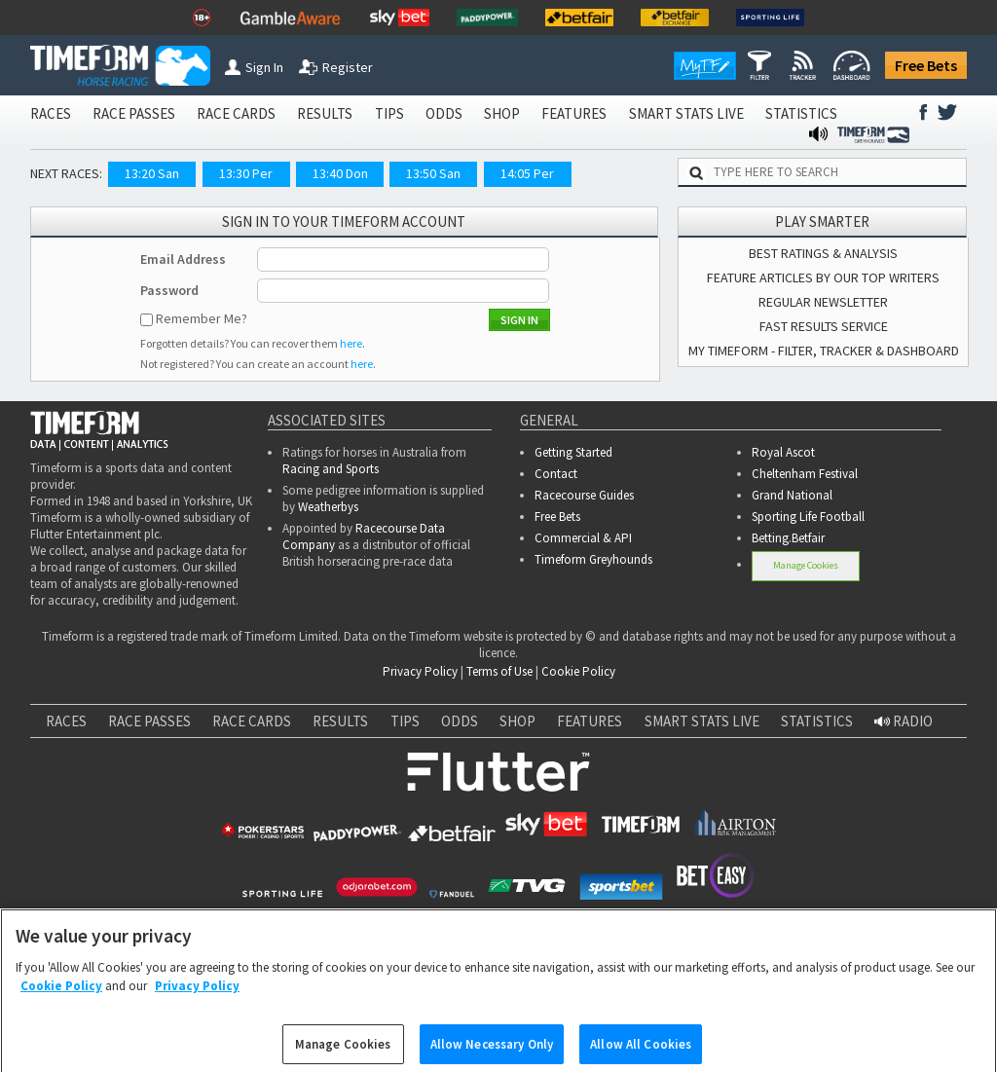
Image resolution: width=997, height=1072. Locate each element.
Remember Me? (201, 318)
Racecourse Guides (584, 495)
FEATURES (574, 113)
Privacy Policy (420, 671)
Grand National (792, 495)
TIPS (389, 113)
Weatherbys (328, 507)
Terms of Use (499, 671)
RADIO (903, 721)
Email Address (183, 259)
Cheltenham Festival (805, 473)
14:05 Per (527, 173)
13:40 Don (340, 173)
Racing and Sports (330, 469)
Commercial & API (583, 538)
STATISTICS (801, 113)
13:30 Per (246, 173)
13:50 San (433, 173)
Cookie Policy (578, 671)
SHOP (502, 113)
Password (169, 290)
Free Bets (926, 65)
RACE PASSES (133, 113)
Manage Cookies (805, 565)
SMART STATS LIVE (686, 113)
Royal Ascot (783, 452)
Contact (556, 473)
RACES (50, 113)
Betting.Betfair (788, 538)
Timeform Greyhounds (593, 559)
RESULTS (324, 113)
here (351, 343)
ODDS (443, 113)
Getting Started (573, 452)
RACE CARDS (236, 113)
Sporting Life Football (808, 516)
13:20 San (152, 173)
